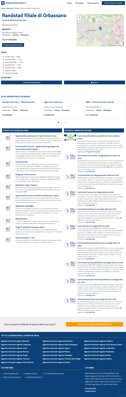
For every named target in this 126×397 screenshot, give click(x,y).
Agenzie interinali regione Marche (15, 351)
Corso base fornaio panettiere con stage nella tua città (100, 262)
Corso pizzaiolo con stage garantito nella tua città (98, 175)
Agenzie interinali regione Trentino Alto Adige (62, 358)
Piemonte (9, 8)
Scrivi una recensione (31, 82)
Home (69, 3)
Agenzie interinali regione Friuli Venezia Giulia (103, 344)
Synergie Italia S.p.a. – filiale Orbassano (18, 102)
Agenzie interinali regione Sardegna (57, 355)
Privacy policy (93, 3)
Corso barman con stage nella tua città (93, 226)
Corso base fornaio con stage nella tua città (95, 192)
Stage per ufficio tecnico (25, 174)
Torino (16, 8)
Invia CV (94, 82)
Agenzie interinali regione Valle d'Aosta (17, 362)
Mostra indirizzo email (13, 45)
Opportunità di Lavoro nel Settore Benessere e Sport (37, 195)
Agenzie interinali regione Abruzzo (15, 341)
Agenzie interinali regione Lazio (14, 348)
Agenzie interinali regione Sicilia (97, 355)
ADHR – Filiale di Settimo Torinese (100, 102)
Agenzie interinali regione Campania (16, 344)
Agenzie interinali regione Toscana (15, 358)
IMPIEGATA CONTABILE (24, 206)
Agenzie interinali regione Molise (56, 351)
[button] (100, 28)
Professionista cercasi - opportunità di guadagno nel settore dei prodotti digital (37, 148)
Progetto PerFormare (93, 152)
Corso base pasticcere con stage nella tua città (96, 209)
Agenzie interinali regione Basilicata (58, 341)
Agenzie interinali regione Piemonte (99, 351)
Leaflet (103, 46)
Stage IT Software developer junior (29, 227)
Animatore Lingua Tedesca (26, 185)
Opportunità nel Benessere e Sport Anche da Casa (35, 135)
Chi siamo (79, 3)
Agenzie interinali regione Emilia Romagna (60, 344)
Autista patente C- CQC (25, 237)
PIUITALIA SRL (90, 171)
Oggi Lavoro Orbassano (53, 102)
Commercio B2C (21, 161)
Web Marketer (21, 218)
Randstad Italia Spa (18, 20)
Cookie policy (90, 391)
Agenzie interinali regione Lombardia (99, 348)
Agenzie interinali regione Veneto (56, 362)
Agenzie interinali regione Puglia (14, 355)
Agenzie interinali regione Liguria (56, 348)
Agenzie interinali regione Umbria (98, 358)
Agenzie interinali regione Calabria (98, 341)
